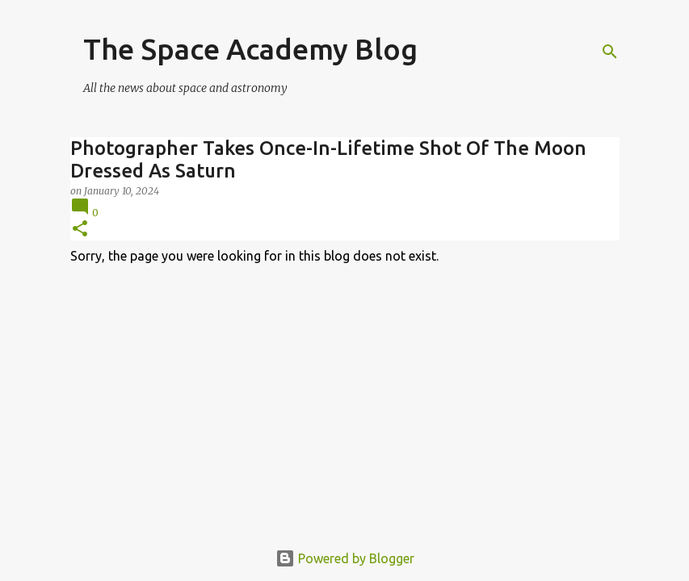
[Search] (610, 51)
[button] (80, 229)
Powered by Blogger (344, 558)
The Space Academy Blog (250, 48)
